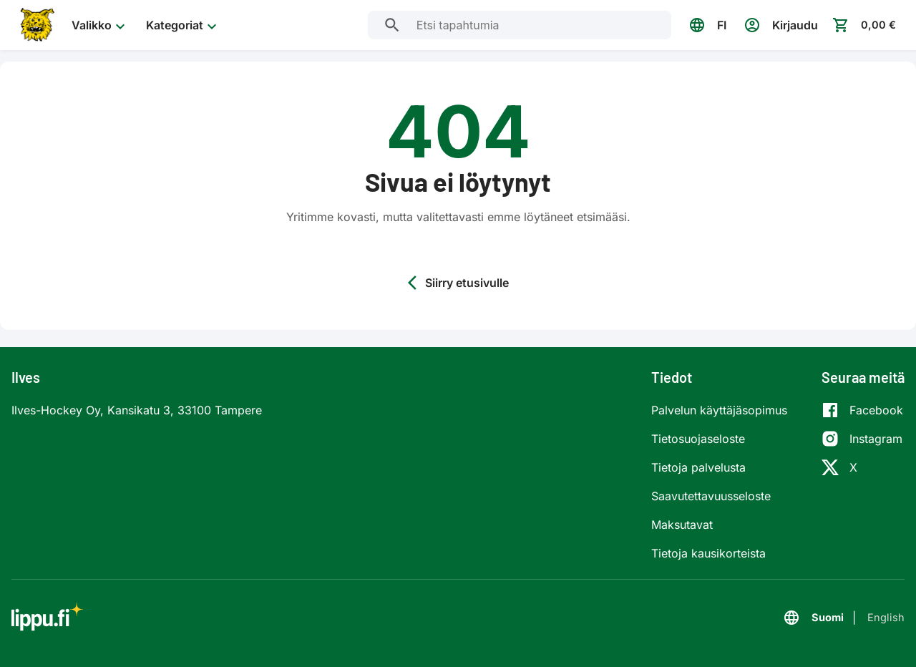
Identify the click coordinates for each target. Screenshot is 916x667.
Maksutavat (682, 524)
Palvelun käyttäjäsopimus (719, 410)
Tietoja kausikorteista (708, 553)
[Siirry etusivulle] (35, 25)
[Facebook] (862, 410)
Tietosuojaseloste (698, 439)
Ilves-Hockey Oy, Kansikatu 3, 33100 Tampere (136, 410)
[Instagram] (862, 438)
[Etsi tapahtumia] (388, 25)
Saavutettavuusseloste (711, 496)
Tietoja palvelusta (698, 467)
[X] (862, 467)
